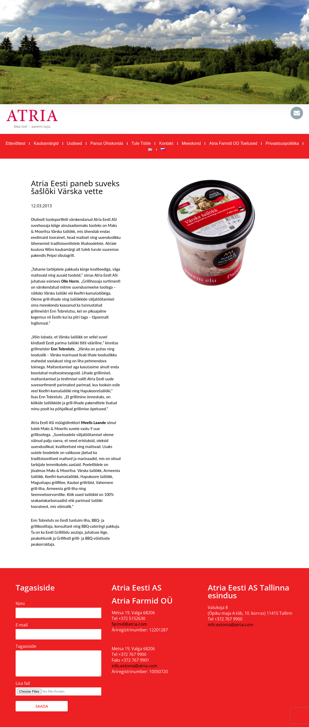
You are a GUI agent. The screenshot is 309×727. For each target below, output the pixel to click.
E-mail (22, 625)
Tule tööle (141, 143)
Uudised (74, 143)
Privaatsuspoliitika (282, 143)
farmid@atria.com (129, 624)
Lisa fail (23, 683)
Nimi (21, 603)
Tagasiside (26, 646)
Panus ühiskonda (106, 143)
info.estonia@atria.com (134, 666)
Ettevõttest (16, 143)
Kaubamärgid (46, 143)
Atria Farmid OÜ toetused (233, 143)
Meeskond (191, 143)
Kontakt (166, 143)
